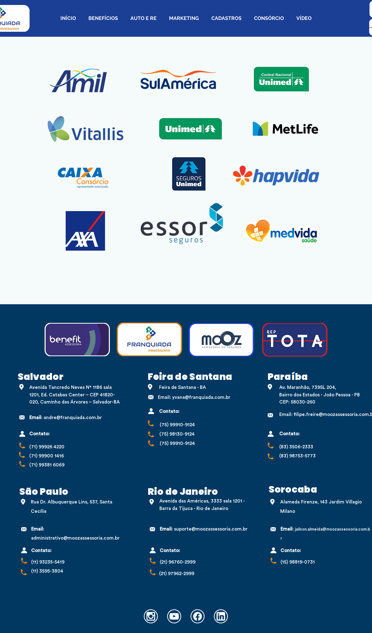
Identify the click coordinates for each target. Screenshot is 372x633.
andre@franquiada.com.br (73, 417)
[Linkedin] (221, 616)
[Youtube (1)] (174, 616)
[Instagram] (151, 616)
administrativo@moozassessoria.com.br (75, 538)
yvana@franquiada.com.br (201, 397)
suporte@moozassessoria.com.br (210, 529)
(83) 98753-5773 (297, 456)
